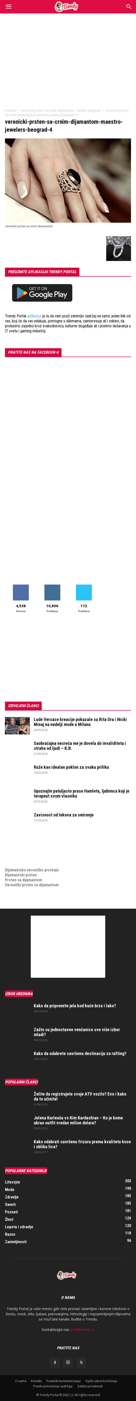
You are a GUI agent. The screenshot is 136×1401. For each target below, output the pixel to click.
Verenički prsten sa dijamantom (32, 885)
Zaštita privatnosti (90, 1386)
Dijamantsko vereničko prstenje (32, 865)
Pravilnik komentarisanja (63, 1381)
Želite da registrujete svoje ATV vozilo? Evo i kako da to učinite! (80, 1096)
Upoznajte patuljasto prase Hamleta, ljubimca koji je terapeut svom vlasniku (81, 793)
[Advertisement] (68, 50)
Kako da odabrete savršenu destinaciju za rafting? (80, 1053)
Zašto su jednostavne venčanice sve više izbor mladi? (77, 1032)
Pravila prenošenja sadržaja (52, 1386)
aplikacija (34, 316)
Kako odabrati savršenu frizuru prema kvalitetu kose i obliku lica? (82, 1144)
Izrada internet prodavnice (27, 850)
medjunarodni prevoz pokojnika (31, 860)
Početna (10, 110)
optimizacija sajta (20, 840)
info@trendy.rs (82, 1329)
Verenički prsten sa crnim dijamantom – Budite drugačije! (61, 110)
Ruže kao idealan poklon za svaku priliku (71, 767)
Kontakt (36, 1381)
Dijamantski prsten (21, 875)
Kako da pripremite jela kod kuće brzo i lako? (75, 1005)
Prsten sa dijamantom (23, 880)
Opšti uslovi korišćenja (101, 1381)
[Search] (129, 6)
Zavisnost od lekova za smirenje (64, 814)
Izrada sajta (15, 845)
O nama (20, 1381)
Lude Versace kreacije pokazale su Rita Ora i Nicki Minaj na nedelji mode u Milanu (80, 722)
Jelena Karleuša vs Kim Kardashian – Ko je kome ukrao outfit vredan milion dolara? (78, 1120)
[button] (8, 6)
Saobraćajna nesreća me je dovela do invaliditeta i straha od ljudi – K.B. (80, 746)
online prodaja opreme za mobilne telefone (41, 855)
